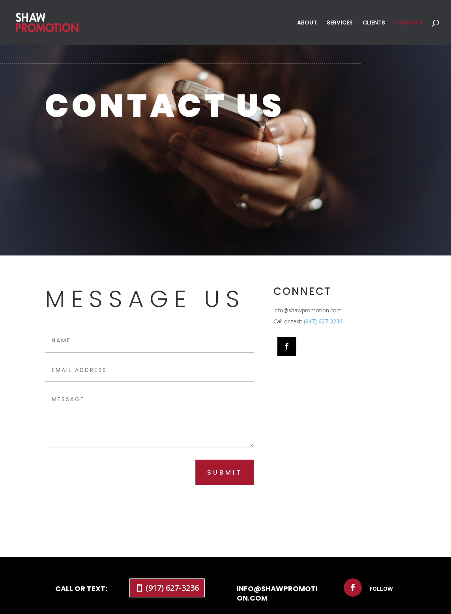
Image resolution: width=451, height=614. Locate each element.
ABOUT (307, 23)
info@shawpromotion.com (277, 593)
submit (224, 472)
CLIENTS (374, 23)
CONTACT (409, 23)
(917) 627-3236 (323, 321)
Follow (381, 588)
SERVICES (340, 23)
